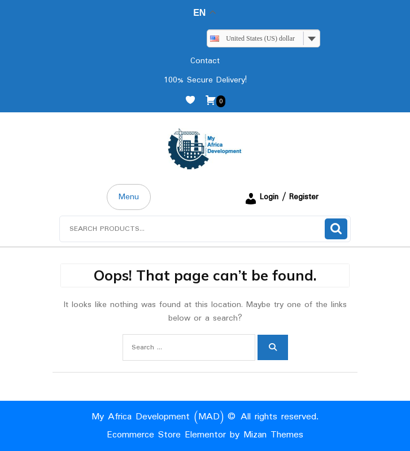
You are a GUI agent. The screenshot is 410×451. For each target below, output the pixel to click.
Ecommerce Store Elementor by (205, 435)
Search (336, 228)
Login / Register (281, 197)
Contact (205, 61)
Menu (129, 197)
